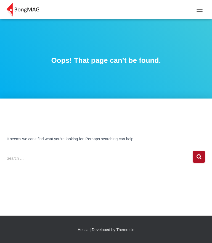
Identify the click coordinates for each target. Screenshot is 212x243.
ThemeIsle (125, 230)
